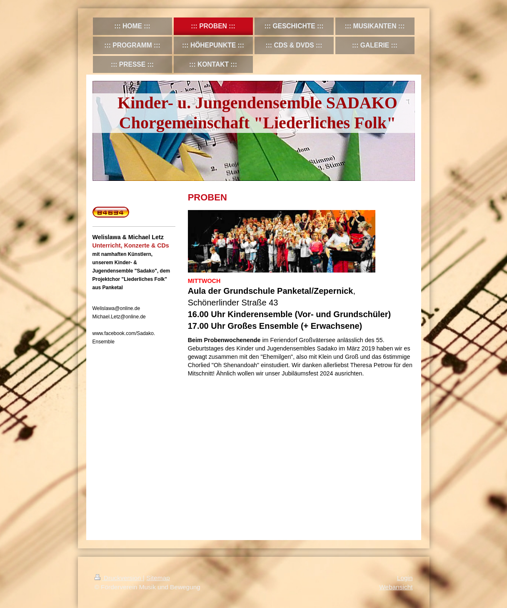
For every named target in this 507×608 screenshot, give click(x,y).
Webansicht (395, 586)
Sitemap (158, 577)
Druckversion (119, 577)
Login (405, 577)
